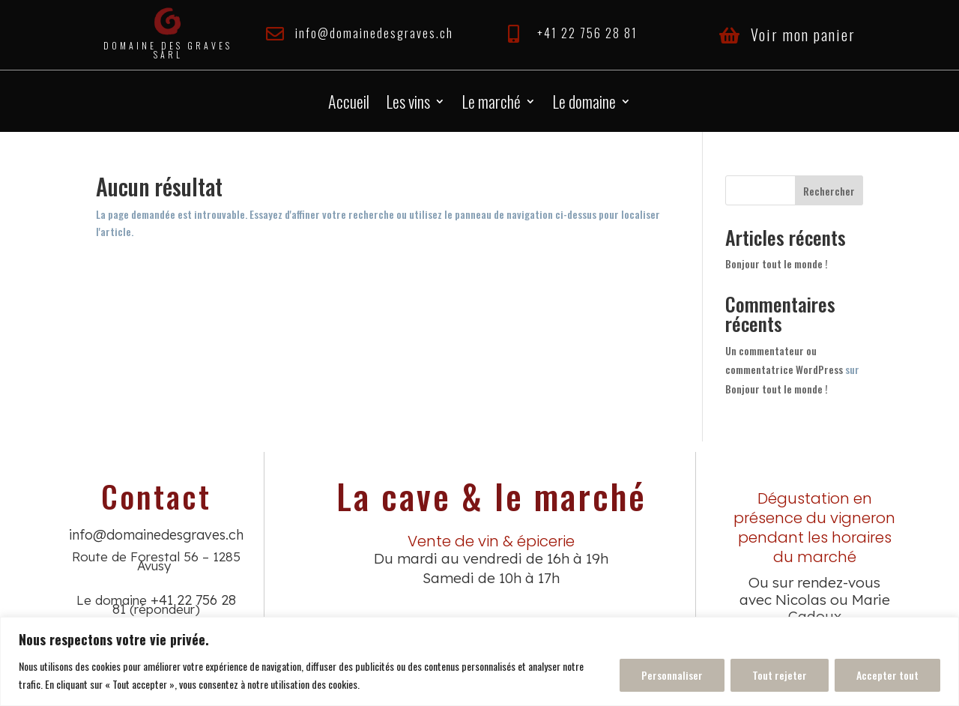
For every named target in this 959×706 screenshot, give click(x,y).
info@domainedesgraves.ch (374, 33)
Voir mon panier (803, 34)
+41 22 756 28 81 (587, 33)
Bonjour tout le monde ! (776, 263)
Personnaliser (672, 675)
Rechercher (829, 191)
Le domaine (584, 104)
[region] (479, 661)
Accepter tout (887, 675)
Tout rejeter (779, 675)
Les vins (408, 104)
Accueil (348, 104)
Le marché (491, 104)
